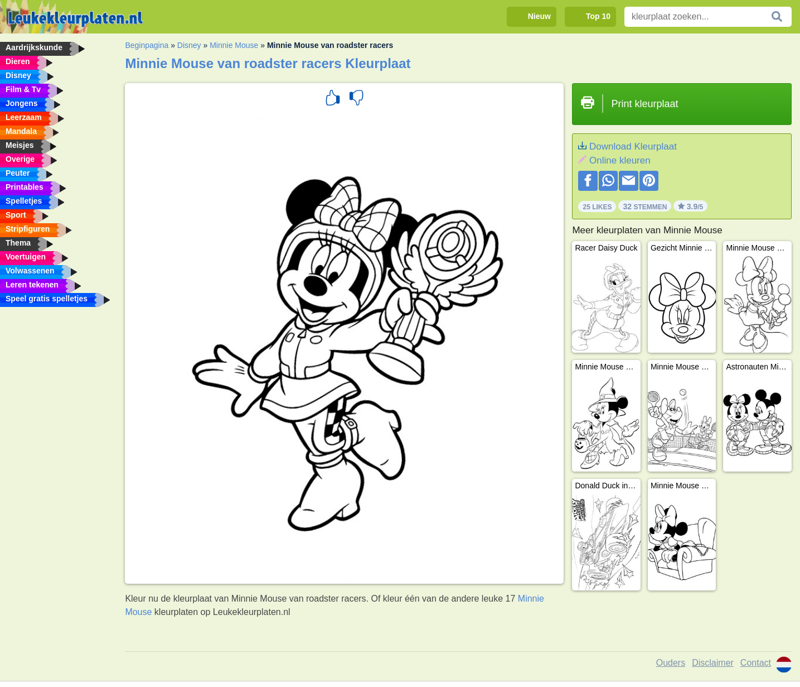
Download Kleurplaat (633, 146)
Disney (189, 45)
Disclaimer (713, 662)
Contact (755, 662)
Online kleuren (620, 160)
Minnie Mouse (234, 45)
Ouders (670, 662)
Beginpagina (146, 45)
